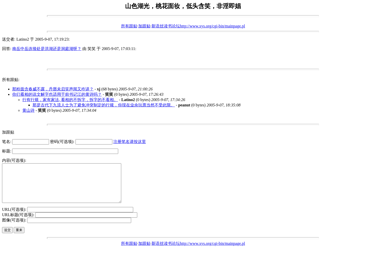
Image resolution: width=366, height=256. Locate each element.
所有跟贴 (129, 26)
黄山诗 (28, 110)
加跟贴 (144, 26)
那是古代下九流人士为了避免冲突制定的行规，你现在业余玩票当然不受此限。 (104, 105)
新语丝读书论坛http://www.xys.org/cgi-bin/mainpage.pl (198, 26)
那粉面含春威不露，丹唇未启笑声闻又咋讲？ (53, 89)
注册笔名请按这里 (129, 141)
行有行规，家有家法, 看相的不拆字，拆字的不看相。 (70, 100)
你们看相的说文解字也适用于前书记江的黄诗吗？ (57, 94)
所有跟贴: (10, 79)
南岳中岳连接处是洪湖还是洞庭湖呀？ (46, 48)
